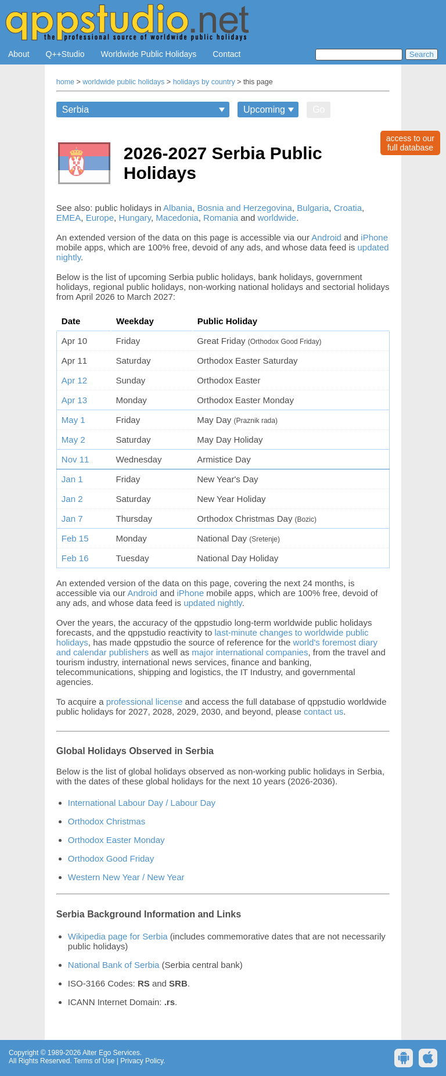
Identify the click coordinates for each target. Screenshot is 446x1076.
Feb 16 (75, 558)
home (65, 82)
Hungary (134, 218)
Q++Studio (65, 54)
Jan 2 (72, 499)
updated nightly (213, 603)
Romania (220, 218)
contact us (323, 711)
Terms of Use (94, 1061)
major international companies (250, 652)
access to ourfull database (410, 143)
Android (326, 237)
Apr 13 (74, 400)
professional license (144, 701)
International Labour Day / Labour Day (141, 803)
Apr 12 (74, 380)
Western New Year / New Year (126, 877)
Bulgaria (313, 208)
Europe (100, 218)
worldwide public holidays (123, 82)
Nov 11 (75, 459)
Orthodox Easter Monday (116, 840)
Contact (226, 54)
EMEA (68, 218)
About (19, 54)
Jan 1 (72, 479)
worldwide (276, 218)
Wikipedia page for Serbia (118, 936)
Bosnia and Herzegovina (244, 208)
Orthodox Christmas (106, 821)
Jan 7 (72, 518)
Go (318, 109)
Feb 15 (75, 538)
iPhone (374, 237)
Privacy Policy (141, 1061)
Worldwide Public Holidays (149, 54)
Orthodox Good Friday (111, 858)
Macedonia (177, 218)
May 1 (73, 420)
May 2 (73, 439)
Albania (177, 208)
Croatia (348, 208)
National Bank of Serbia (114, 965)
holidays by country (204, 82)
